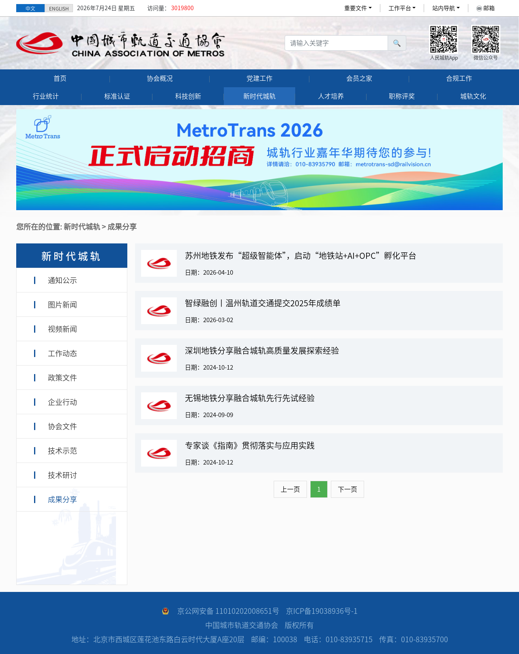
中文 (30, 8)
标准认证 (117, 96)
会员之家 (359, 78)
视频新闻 (62, 329)
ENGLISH (59, 8)
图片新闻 (62, 304)
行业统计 (46, 96)
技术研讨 (62, 475)
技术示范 (62, 450)
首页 (60, 78)
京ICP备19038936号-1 (322, 611)
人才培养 (331, 96)
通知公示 (62, 280)
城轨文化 (473, 96)
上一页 (290, 489)
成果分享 (62, 499)
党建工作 (259, 78)
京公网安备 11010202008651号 (228, 611)
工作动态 (62, 353)
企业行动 (62, 402)
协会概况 (160, 78)
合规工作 (459, 78)
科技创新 (188, 96)
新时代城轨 (259, 96)
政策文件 (62, 377)
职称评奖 (402, 96)
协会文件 (62, 426)
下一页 (347, 489)
